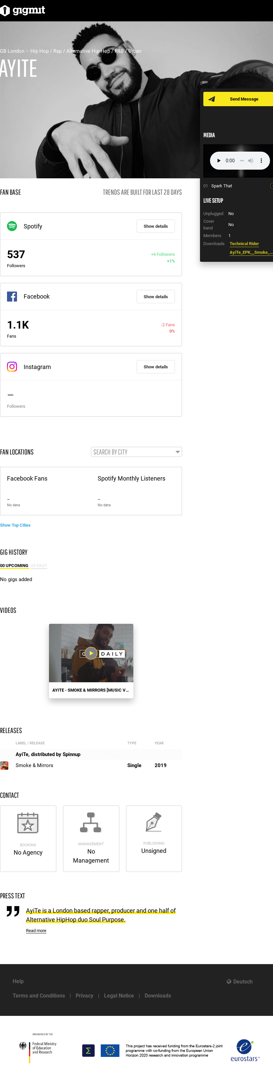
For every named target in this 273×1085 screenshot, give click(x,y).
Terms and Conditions (39, 995)
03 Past (39, 565)
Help (18, 981)
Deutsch (243, 981)
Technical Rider (244, 243)
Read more (36, 930)
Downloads (158, 995)
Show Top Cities (15, 525)
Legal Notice (119, 995)
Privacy (84, 995)
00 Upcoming (14, 565)
